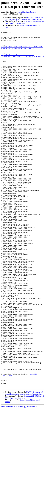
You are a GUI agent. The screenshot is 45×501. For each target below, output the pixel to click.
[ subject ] (35, 25)
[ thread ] (28, 25)
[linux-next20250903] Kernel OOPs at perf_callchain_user (24, 22)
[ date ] (22, 25)
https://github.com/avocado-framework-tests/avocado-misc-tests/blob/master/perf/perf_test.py (22, 51)
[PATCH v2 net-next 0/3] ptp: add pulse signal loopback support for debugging (24, 18)
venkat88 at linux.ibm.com (27, 12)
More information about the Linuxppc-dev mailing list (19, 478)
